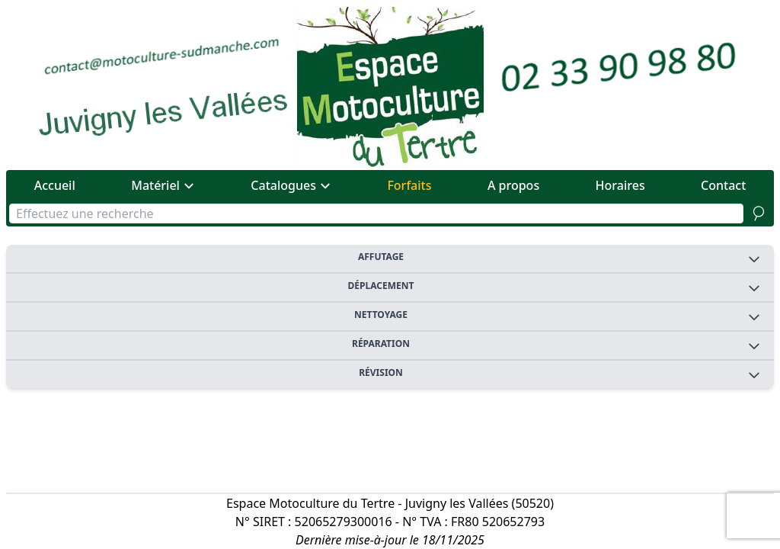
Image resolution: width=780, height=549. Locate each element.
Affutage (560, 258)
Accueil (54, 185)
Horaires (620, 185)
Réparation (557, 345)
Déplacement (555, 287)
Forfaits (409, 185)
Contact (723, 185)
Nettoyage (558, 316)
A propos (513, 185)
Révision (560, 374)
